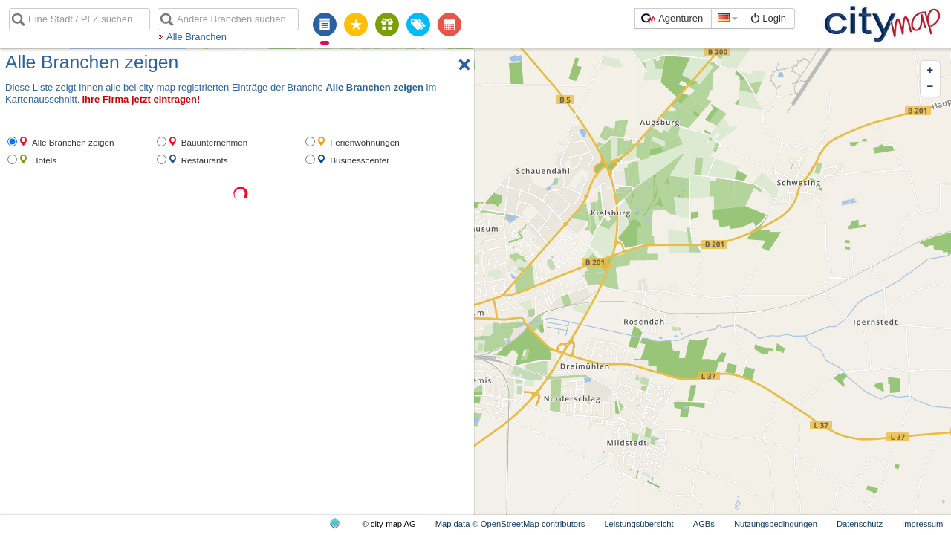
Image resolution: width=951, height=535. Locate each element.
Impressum (922, 523)
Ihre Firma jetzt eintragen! (141, 99)
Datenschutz (860, 523)
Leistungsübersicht (638, 523)
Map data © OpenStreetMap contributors (510, 523)
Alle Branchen (196, 36)
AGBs (704, 523)
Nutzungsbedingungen (775, 523)
